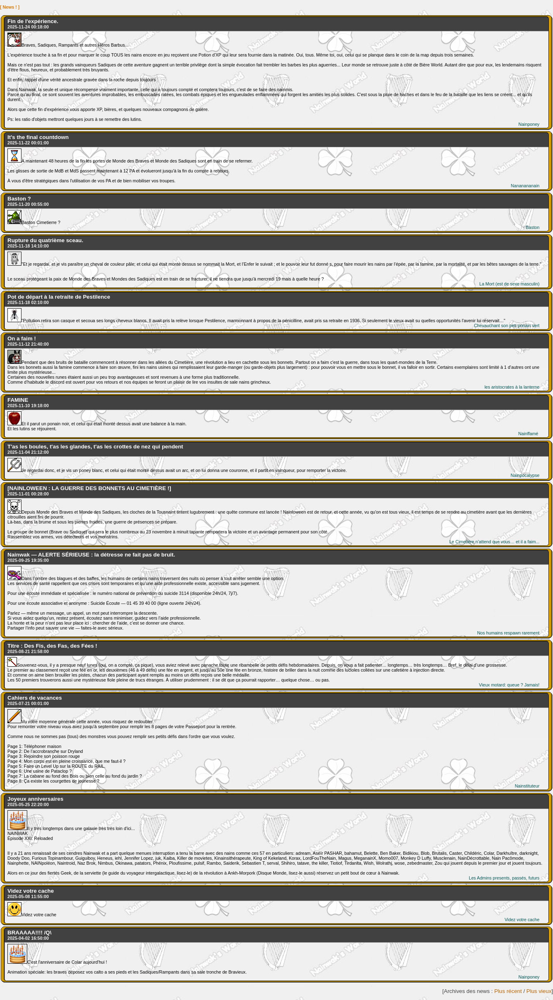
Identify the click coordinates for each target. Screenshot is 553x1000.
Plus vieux (539, 991)
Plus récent (508, 991)
